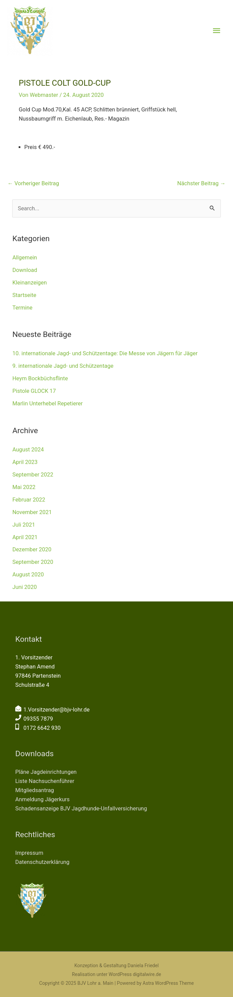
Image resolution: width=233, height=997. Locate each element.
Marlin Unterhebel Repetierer (47, 403)
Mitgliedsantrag (34, 790)
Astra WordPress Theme (168, 983)
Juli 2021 (23, 525)
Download (24, 270)
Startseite (24, 295)
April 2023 (24, 462)
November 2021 (32, 512)
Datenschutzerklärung (42, 862)
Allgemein (24, 257)
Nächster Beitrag (201, 183)
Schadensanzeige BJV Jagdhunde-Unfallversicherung (81, 808)
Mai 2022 (23, 487)
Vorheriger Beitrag (33, 183)
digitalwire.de (147, 974)
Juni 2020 (24, 587)
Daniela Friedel (143, 965)
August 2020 (28, 574)
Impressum (29, 853)
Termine (22, 307)
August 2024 (28, 449)
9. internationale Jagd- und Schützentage (62, 366)
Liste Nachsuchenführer (44, 781)
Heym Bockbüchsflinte (40, 378)
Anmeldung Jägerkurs (42, 799)
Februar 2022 (28, 499)
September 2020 (32, 562)
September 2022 (32, 474)
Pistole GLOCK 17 (34, 391)
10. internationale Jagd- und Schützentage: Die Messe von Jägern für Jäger (104, 353)
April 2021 (24, 537)
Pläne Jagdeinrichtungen (46, 772)
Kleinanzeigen (29, 282)
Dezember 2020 (31, 549)
